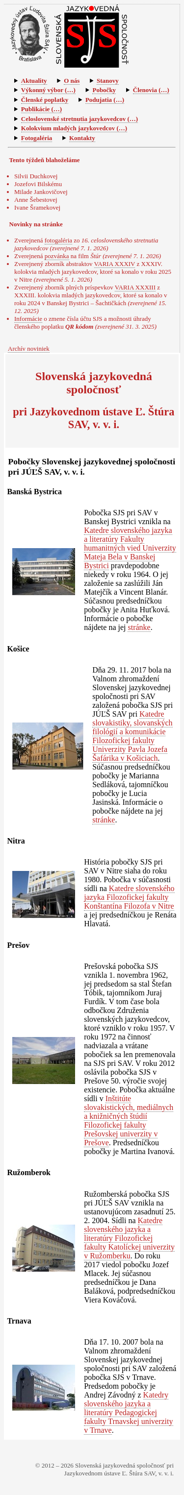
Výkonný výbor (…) (48, 90)
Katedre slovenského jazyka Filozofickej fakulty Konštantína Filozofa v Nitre (129, 897)
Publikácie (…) (41, 109)
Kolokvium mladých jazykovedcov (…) (74, 128)
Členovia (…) (151, 90)
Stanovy (108, 80)
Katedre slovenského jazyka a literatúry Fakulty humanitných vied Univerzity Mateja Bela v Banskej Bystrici (130, 548)
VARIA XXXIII (135, 287)
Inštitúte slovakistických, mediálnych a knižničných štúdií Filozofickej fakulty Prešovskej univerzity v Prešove (128, 1120)
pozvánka (57, 256)
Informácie (28, 318)
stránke (139, 627)
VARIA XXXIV (114, 263)
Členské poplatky (44, 99)
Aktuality (34, 80)
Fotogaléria (37, 138)
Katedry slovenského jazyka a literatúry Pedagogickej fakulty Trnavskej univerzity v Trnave (128, 1412)
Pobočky (104, 90)
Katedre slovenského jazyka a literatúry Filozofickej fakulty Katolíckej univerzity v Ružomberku (129, 1238)
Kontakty (82, 138)
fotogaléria (58, 240)
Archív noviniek (29, 348)
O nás (71, 80)
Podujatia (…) (104, 99)
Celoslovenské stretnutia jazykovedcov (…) (79, 118)
